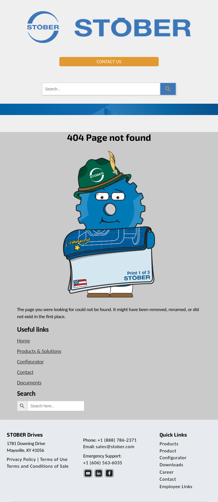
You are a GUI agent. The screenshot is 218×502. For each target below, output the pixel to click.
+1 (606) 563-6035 (102, 463)
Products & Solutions (39, 351)
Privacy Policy (21, 459)
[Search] (168, 89)
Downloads (171, 465)
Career (167, 472)
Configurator (30, 361)
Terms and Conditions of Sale (38, 466)
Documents (29, 382)
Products (169, 444)
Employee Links (176, 487)
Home (23, 340)
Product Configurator (173, 454)
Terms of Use (54, 459)
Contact (25, 372)
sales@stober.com (115, 447)
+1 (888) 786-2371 (117, 440)
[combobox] (101, 89)
